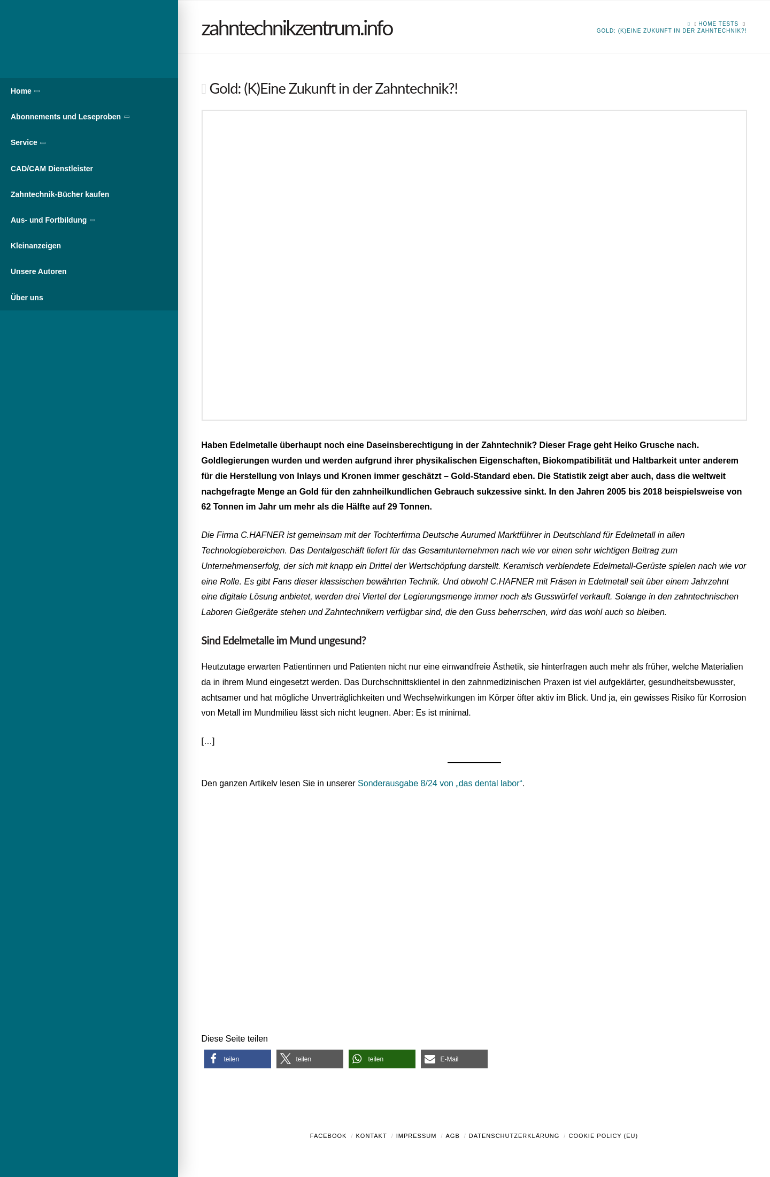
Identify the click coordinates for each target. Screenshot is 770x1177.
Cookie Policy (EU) (603, 1136)
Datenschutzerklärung (514, 1136)
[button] (237, 1059)
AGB (452, 1136)
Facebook (328, 1136)
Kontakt (371, 1136)
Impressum (416, 1136)
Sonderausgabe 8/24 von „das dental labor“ (440, 783)
